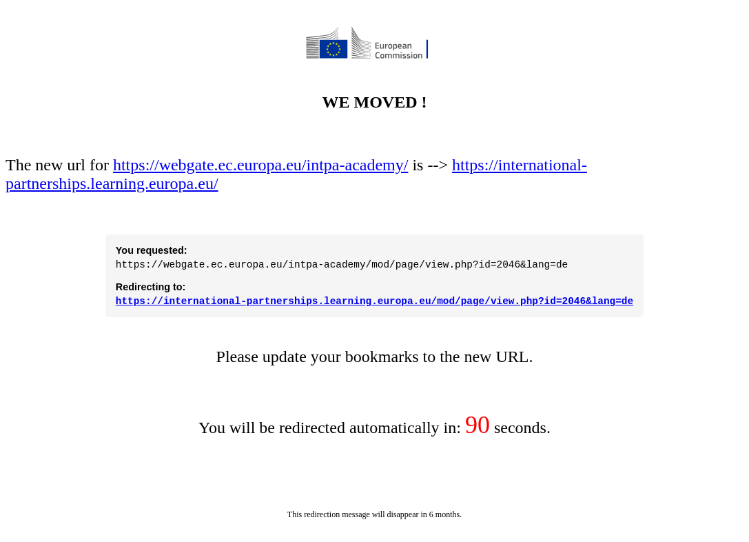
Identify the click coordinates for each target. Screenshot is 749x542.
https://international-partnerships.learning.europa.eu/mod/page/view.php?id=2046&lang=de (374, 300)
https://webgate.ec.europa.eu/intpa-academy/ (260, 159)
